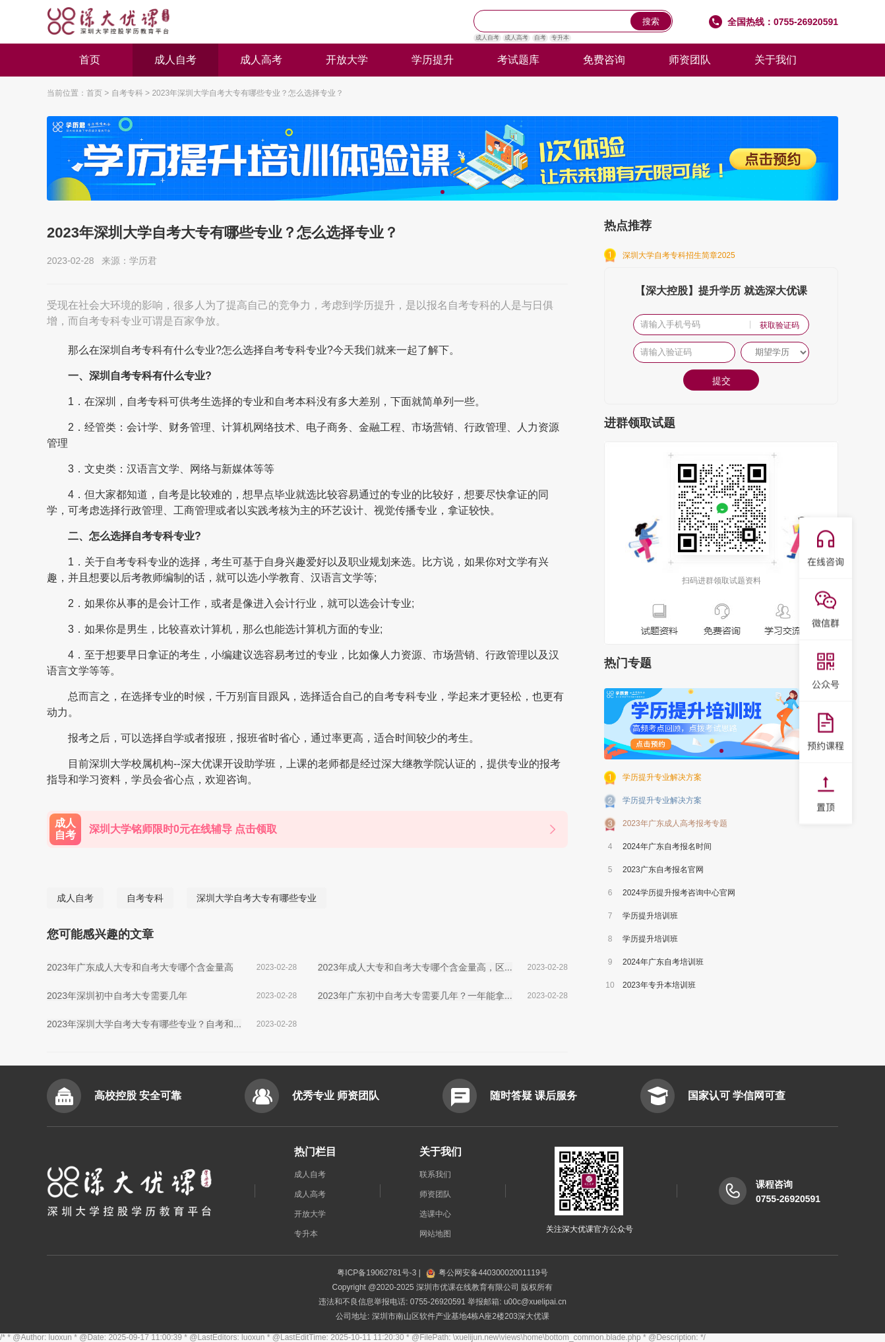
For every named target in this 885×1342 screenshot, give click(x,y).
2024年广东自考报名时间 (667, 846)
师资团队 (690, 59)
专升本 (560, 37)
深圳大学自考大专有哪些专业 (257, 898)
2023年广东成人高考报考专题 (675, 823)
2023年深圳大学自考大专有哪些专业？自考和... (144, 1024)
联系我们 (435, 1174)
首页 (89, 59)
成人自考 (487, 37)
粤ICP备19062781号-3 (377, 1272)
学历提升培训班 (650, 915)
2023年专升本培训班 (659, 985)
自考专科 (127, 93)
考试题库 (518, 59)
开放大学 (347, 59)
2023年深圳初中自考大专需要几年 (117, 995)
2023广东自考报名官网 (663, 869)
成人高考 (516, 37)
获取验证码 (779, 325)
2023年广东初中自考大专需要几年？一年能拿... (415, 995)
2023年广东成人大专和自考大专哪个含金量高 (140, 967)
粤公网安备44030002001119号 (486, 1272)
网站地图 (435, 1233)
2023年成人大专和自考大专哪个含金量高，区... (415, 967)
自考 (540, 37)
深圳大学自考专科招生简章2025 (679, 255)
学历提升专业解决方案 (662, 777)
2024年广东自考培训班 (663, 962)
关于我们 (775, 59)
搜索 (650, 21)
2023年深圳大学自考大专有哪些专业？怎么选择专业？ (248, 93)
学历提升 (433, 59)
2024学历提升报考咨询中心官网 (679, 892)
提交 (721, 380)
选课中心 (435, 1214)
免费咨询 (604, 59)
